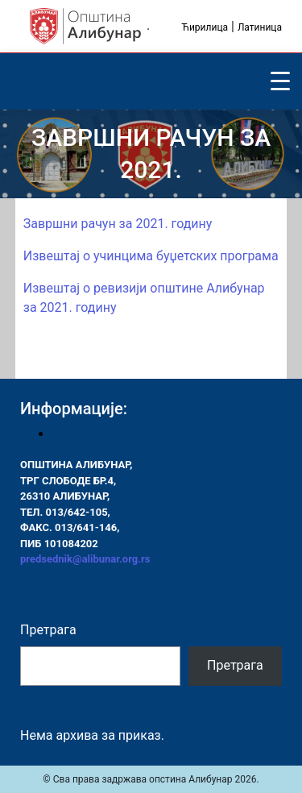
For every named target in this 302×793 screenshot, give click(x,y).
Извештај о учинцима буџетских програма (151, 256)
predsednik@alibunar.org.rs (85, 559)
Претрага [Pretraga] (235, 665)
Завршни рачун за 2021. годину (118, 223)
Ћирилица (204, 27)
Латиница (260, 27)
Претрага (48, 629)
